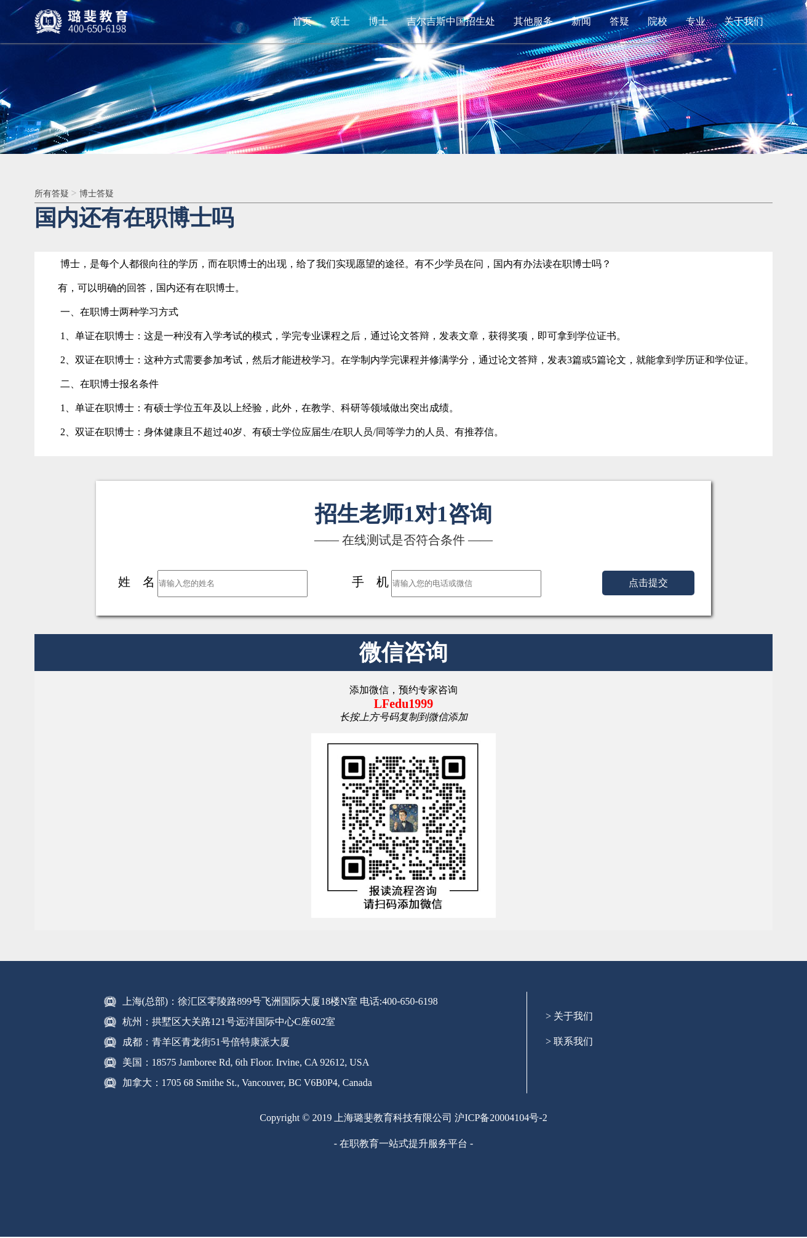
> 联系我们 (569, 1042)
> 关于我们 (569, 1017)
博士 (378, 21)
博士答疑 (104, 193)
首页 (302, 21)
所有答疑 (55, 193)
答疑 (619, 21)
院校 (657, 21)
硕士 (340, 21)
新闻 (581, 21)
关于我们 (743, 21)
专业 (696, 21)
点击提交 (648, 584)
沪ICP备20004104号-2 (501, 1119)
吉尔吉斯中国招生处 (451, 21)
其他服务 (533, 21)
